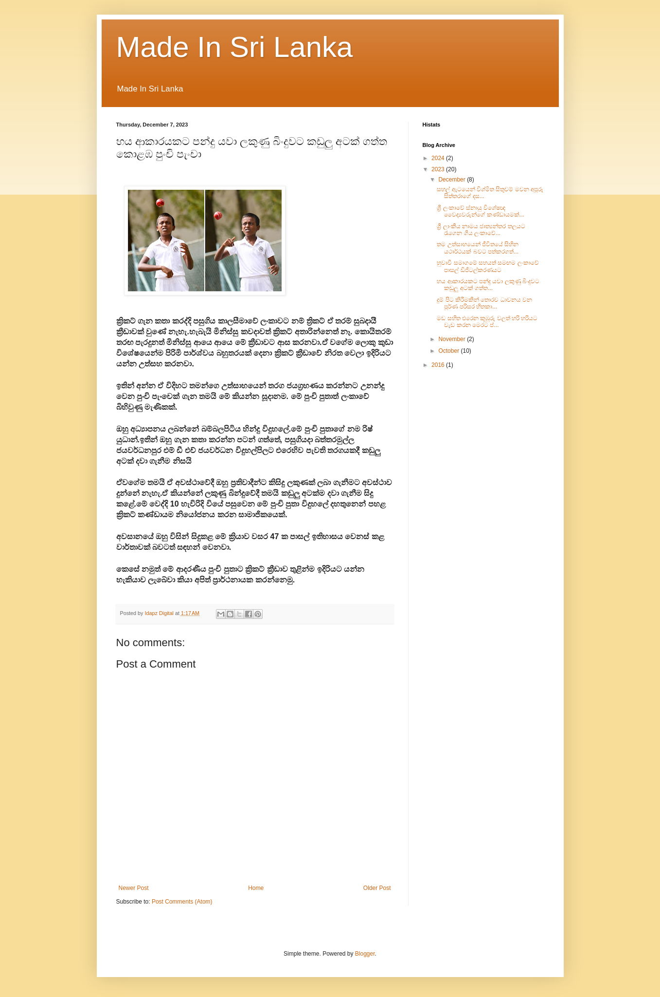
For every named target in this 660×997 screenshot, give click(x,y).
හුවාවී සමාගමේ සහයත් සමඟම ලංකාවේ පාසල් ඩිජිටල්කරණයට (487, 266)
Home (256, 888)
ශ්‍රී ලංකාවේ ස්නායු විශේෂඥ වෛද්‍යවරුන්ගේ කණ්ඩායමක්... (480, 211)
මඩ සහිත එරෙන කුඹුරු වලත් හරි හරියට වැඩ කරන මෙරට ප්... (487, 321)
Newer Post (134, 888)
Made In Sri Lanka (234, 47)
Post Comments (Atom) (182, 901)
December (452, 179)
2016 (438, 365)
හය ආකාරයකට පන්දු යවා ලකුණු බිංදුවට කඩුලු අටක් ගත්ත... (488, 284)
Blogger (365, 953)
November (452, 339)
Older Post (377, 888)
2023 (438, 169)
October (449, 350)
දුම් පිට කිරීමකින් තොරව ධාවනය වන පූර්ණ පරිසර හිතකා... (484, 303)
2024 (438, 158)
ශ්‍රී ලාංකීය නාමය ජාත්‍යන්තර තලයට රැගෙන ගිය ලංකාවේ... (481, 229)
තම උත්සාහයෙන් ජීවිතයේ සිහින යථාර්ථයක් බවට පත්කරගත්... (477, 247)
